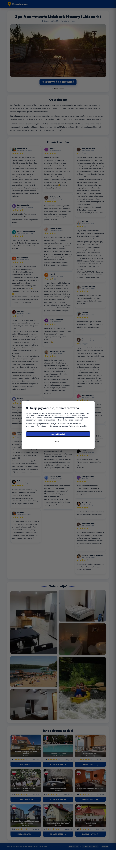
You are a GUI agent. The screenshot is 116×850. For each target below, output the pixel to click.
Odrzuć (58, 441)
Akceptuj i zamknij (58, 434)
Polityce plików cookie (78, 426)
